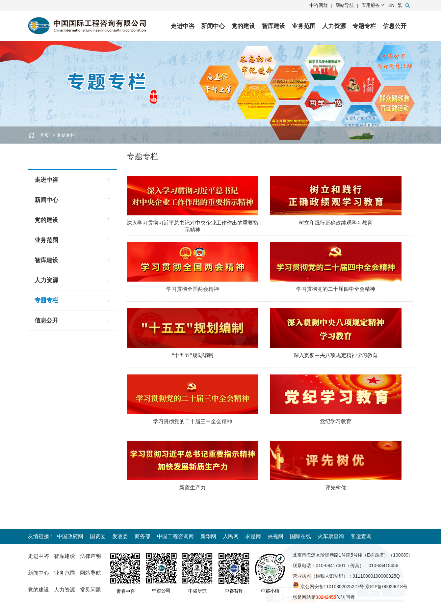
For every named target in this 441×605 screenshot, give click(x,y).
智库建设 (273, 26)
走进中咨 (183, 26)
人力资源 (334, 26)
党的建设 (243, 26)
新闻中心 (213, 26)
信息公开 (394, 26)
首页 (44, 135)
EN (391, 5)
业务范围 (304, 26)
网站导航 (344, 5)
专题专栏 (364, 26)
